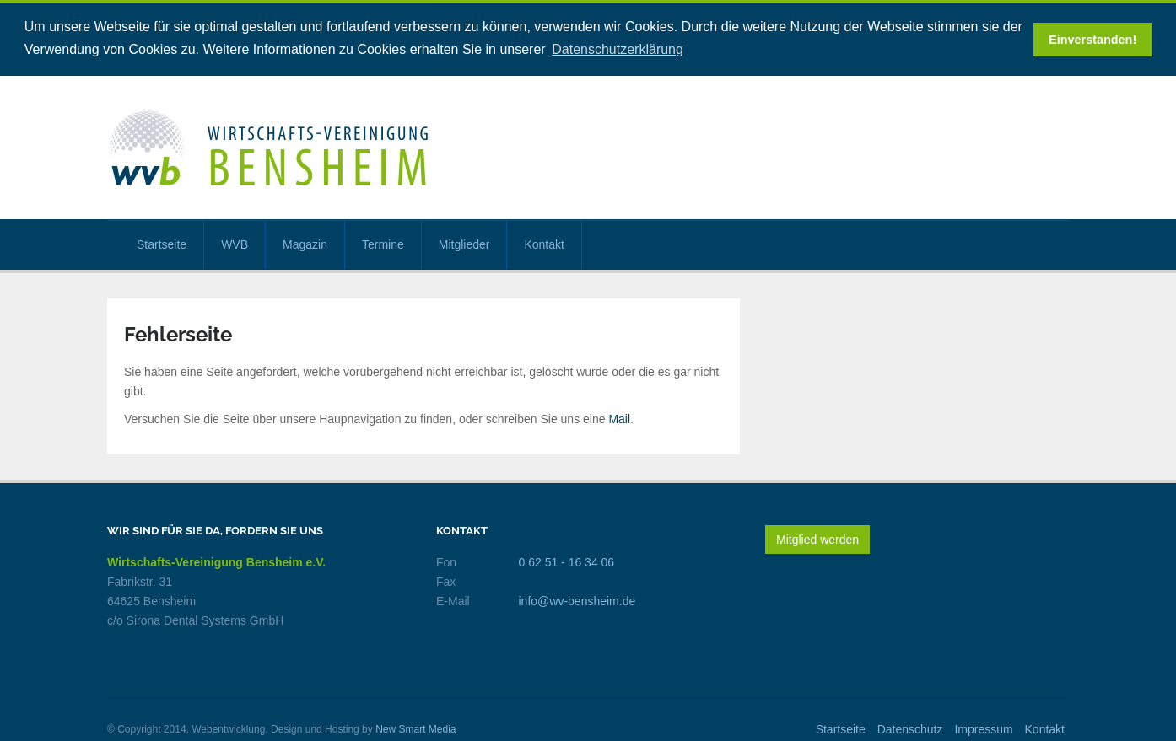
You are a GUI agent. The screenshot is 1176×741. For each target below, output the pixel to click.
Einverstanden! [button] (1092, 39)
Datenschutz (910, 728)
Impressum (983, 728)
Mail (619, 418)
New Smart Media (415, 728)
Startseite (161, 243)
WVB (234, 243)
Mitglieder (464, 243)
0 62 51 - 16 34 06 (567, 561)
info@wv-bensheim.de (577, 600)
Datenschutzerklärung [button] (617, 49)
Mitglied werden (817, 538)
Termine (383, 243)
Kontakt (544, 243)
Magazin (305, 243)
